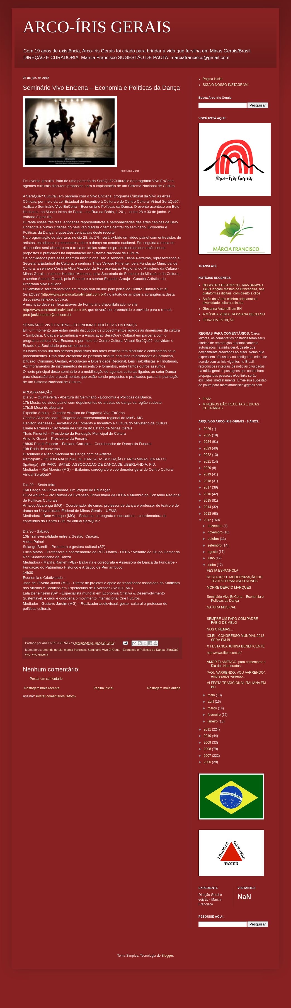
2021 (208, 461)
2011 (208, 729)
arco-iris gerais (52, 649)
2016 (208, 494)
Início (207, 398)
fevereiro (215, 715)
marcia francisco (75, 649)
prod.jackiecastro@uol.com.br (47, 315)
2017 (208, 487)
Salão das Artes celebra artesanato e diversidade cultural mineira (230, 301)
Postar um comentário (46, 679)
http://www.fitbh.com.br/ (224, 653)
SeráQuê (172, 649)
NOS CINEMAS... (220, 629)
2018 (208, 481)
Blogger (167, 956)
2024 (208, 442)
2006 (208, 762)
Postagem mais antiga (163, 688)
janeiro (213, 721)
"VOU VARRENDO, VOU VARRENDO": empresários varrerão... (236, 674)
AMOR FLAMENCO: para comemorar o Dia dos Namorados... (236, 664)
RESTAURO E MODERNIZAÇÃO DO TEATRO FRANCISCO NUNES (235, 579)
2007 (208, 756)
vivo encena (40, 654)
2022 (208, 455)
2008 (208, 749)
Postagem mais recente (41, 688)
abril (211, 702)
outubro (214, 539)
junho (212, 565)
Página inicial (103, 688)
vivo (27, 654)
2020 (208, 468)
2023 (208, 448)
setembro (215, 545)
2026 (208, 429)
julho (212, 558)
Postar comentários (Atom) (56, 696)
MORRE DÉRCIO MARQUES (229, 587)
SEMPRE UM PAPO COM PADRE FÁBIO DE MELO (232, 621)
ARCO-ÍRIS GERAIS (97, 27)
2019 (208, 474)
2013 (208, 514)
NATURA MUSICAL (221, 607)
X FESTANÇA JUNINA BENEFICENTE (236, 646)
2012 (208, 520)
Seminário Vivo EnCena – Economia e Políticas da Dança (126, 649)
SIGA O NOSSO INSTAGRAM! (225, 85)
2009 (208, 742)
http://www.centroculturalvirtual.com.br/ (73, 294)
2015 (208, 500)
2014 (208, 507)
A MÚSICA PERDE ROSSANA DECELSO (234, 314)
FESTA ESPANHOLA (222, 570)
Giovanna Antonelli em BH (222, 309)
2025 (208, 435)
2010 (208, 736)
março (213, 708)
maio (212, 695)
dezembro (216, 526)
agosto (213, 552)
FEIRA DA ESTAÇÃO (218, 320)
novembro (216, 532)
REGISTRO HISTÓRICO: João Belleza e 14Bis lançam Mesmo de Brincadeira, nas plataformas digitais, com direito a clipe (233, 289)
